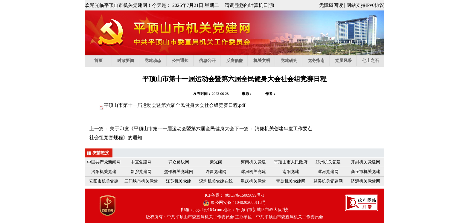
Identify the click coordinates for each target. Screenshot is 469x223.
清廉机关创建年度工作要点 (283, 128)
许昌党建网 (215, 171)
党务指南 (319, 60)
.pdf (174, 105)
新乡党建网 (141, 171)
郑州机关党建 (328, 162)
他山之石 (370, 60)
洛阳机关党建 (103, 171)
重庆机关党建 (253, 181)
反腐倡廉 (237, 60)
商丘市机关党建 (365, 171)
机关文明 (264, 60)
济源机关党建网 (365, 181)
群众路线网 (178, 162)
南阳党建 (290, 171)
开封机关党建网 (365, 162)
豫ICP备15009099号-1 (244, 195)
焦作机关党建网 (178, 171)
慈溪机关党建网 (328, 181)
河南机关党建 (253, 162)
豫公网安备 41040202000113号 (238, 202)
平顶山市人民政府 (290, 162)
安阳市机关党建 (103, 181)
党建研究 (291, 60)
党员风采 (346, 60)
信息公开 (210, 60)
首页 (103, 60)
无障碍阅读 (331, 5)
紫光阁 (216, 162)
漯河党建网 (328, 171)
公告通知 (183, 60)
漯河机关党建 (253, 171)
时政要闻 (128, 60)
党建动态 (155, 60)
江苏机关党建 (178, 181)
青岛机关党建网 (290, 181)
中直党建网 (141, 162)
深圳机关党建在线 (216, 181)
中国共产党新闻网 (104, 162)
